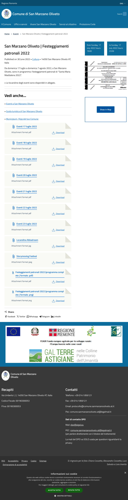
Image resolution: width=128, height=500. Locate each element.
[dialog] (64, 485)
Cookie (33, 460)
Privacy (25, 460)
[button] (64, 496)
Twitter (20, 316)
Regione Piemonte (9, 3)
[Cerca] (123, 14)
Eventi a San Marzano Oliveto (20, 103)
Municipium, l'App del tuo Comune (22, 119)
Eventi (16, 33)
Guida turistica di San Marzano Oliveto (24, 111)
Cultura (35, 59)
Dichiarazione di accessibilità (15, 464)
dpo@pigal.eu (77, 425)
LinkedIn (56, 316)
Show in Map (105, 109)
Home (7, 33)
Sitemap (42, 460)
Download (58, 132)
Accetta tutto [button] (54, 490)
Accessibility (13, 460)
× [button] (125, 473)
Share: (9, 312)
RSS (3, 460)
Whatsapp (32, 316)
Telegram (44, 316)
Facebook (9, 316)
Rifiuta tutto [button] (74, 490)
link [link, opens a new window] (88, 485)
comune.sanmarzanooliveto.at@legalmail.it (91, 430)
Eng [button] (123, 3)
